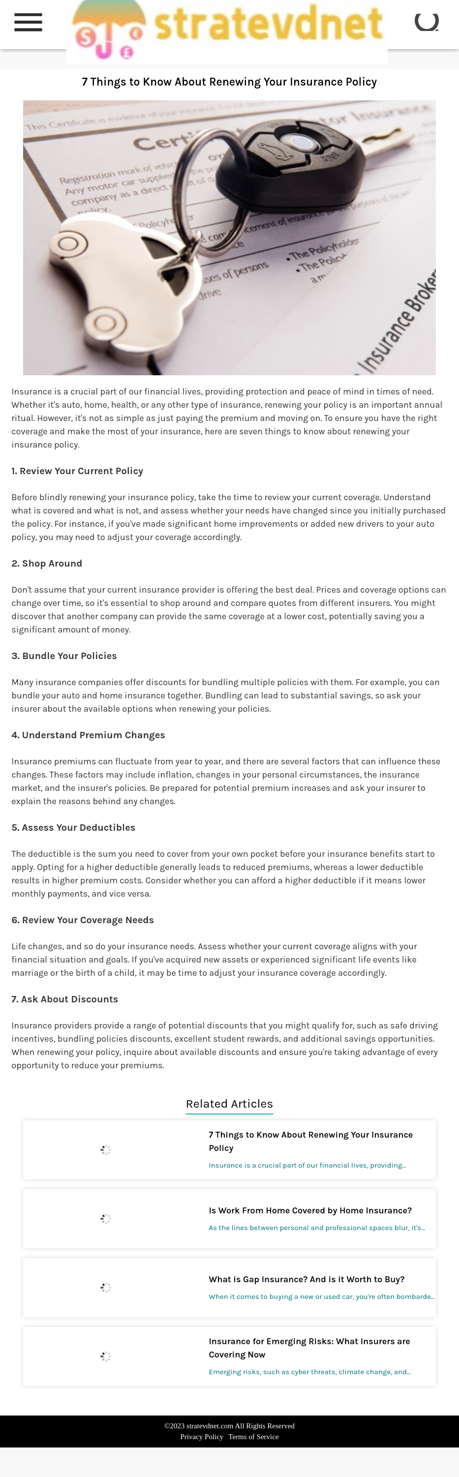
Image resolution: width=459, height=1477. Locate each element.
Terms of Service (253, 1437)
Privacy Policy (201, 1437)
